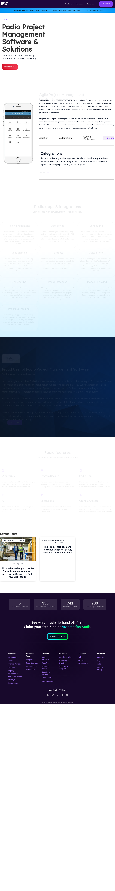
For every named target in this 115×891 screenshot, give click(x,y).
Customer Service (48, 681)
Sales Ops (45, 663)
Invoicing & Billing (65, 657)
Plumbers (11, 667)
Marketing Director (45, 667)
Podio (80, 657)
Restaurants (30, 670)
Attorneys (11, 680)
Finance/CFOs (47, 678)
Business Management (83, 662)
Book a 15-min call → (95, 10)
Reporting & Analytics (63, 667)
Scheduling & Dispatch (64, 662)
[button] (70, 4)
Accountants (12, 657)
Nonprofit (29, 660)
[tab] (41, 138)
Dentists (11, 660)
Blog (98, 660)
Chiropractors (13, 683)
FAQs (99, 664)
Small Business (32, 663)
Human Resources (46, 658)
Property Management (13, 672)
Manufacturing (31, 666)
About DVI (100, 657)
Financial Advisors (14, 664)
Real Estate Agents (15, 676)
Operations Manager (46, 673)
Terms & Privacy (100, 668)
